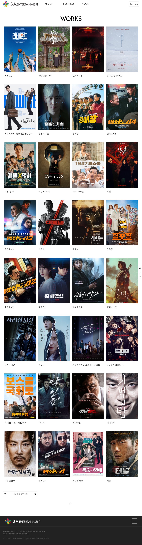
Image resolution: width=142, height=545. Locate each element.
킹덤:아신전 (112, 307)
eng (136, 4)
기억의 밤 (111, 422)
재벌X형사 (9, 191)
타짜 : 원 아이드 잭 (115, 364)
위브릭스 (46, 539)
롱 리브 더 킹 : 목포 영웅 (15, 422)
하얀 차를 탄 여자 (114, 75)
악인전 (42, 422)
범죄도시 (43, 480)
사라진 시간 (10, 364)
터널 (109, 480)
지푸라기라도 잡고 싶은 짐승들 (86, 364)
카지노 (76, 249)
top (134, 521)
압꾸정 (110, 249)
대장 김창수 (10, 480)
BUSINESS (68, 4)
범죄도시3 (9, 249)
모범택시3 (77, 75)
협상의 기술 (44, 133)
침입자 (42, 364)
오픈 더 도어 (44, 191)
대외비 (42, 249)
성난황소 (77, 422)
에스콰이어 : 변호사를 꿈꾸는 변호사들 (20, 133)
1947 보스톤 (78, 191)
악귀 (109, 191)
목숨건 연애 (78, 480)
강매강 (76, 133)
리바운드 (8, 75)
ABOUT (48, 4)
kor (131, 4)
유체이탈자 (78, 307)
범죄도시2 (9, 307)
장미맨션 (43, 307)
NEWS (85, 4)
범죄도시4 (111, 133)
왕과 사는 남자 (45, 75)
